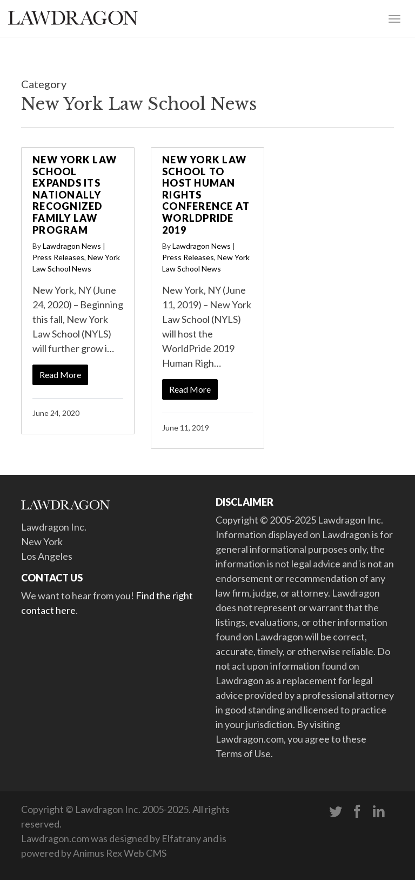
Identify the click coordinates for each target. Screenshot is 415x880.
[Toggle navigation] (394, 18)
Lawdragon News (72, 245)
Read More (60, 374)
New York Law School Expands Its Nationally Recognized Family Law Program (74, 195)
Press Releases (58, 257)
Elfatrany (181, 838)
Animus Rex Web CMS (119, 853)
